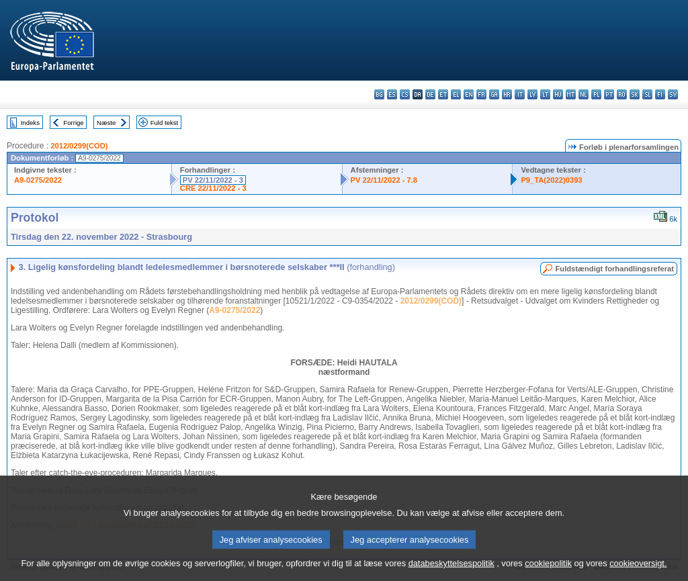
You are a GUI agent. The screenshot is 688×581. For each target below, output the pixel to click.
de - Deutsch (430, 94)
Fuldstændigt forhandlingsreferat (614, 269)
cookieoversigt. (637, 571)
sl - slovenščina (647, 94)
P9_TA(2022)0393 (551, 180)
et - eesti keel (443, 94)
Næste (106, 122)
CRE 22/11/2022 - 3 (213, 188)
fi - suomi (660, 94)
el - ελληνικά (456, 94)
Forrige (73, 122)
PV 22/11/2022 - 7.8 (384, 180)
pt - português (609, 94)
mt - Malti (571, 94)
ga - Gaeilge (494, 94)
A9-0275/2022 (38, 180)
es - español (392, 94)
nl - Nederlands (583, 94)
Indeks (30, 122)
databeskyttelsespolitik (451, 571)
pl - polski (596, 94)
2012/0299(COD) (79, 146)
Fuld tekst (164, 122)
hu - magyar (558, 94)
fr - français (481, 94)
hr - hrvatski (507, 94)
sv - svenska (673, 94)
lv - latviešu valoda (532, 94)
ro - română (622, 94)
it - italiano (520, 94)
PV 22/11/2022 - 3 (213, 180)
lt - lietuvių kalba (545, 94)
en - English (469, 94)
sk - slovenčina (635, 94)
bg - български (379, 94)
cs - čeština (405, 94)
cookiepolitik (548, 571)
